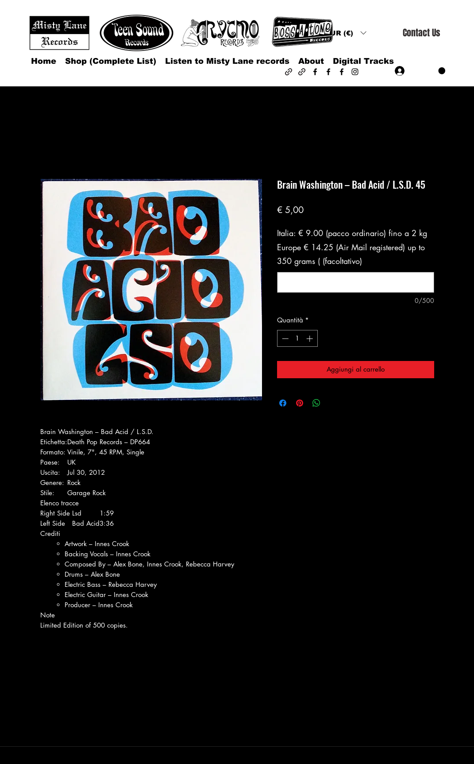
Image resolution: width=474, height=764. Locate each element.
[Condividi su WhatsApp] (316, 403)
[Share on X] (333, 403)
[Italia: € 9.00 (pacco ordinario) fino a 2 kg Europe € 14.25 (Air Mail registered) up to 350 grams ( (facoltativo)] (355, 282)
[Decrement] (284, 338)
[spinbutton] (297, 338)
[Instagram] (355, 71)
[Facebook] (315, 71)
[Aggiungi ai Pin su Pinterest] (299, 403)
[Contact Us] (421, 33)
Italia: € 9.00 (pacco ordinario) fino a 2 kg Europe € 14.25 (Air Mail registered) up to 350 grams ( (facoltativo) (352, 247)
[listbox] (346, 33)
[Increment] (310, 338)
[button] (346, 33)
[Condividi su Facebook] (282, 403)
